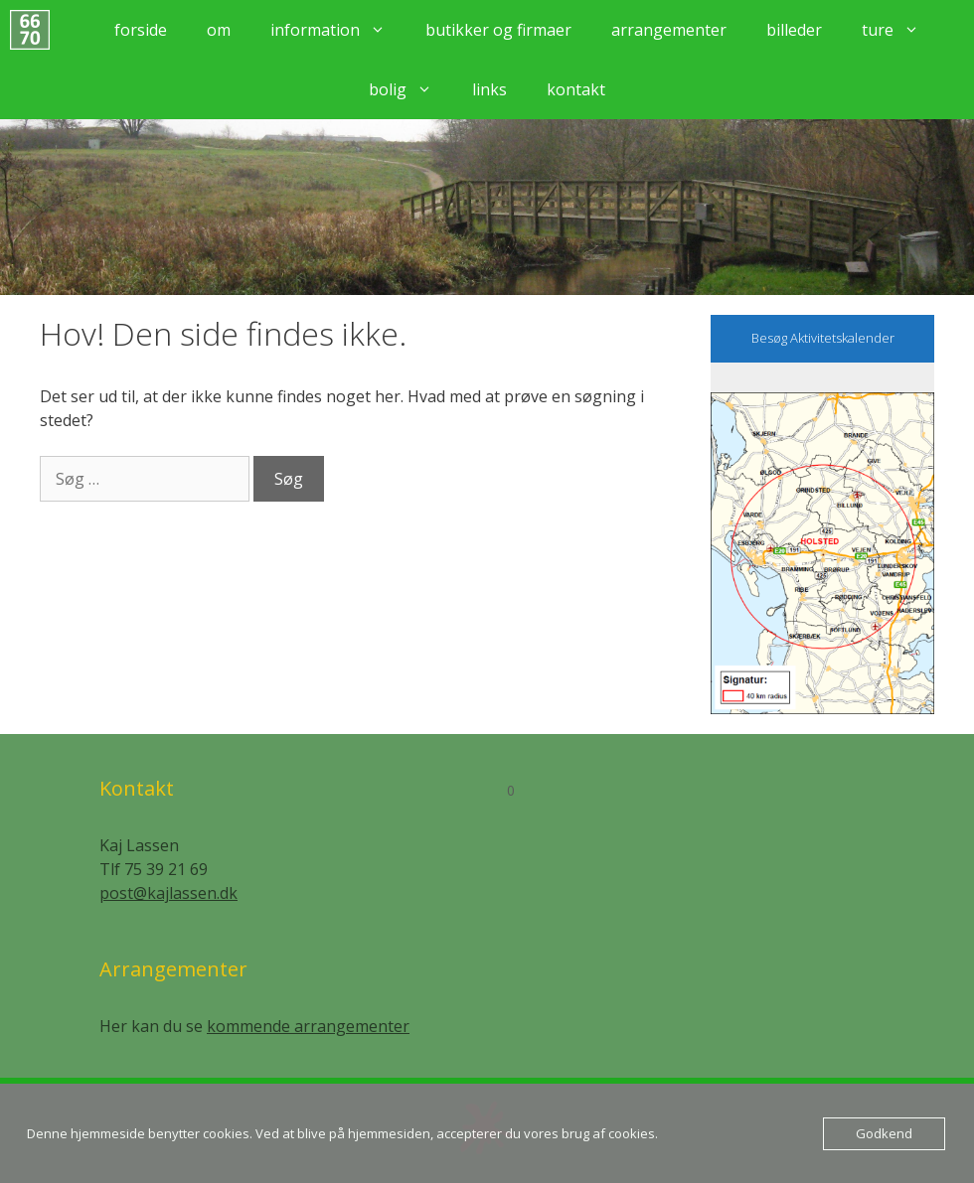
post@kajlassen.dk (168, 893)
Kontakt (576, 89)
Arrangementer (669, 30)
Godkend (884, 1133)
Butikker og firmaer (498, 30)
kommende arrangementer (308, 1026)
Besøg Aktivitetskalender (822, 338)
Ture (900, 30)
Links (489, 89)
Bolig (410, 89)
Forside (140, 30)
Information (338, 30)
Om (219, 30)
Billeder (794, 30)
